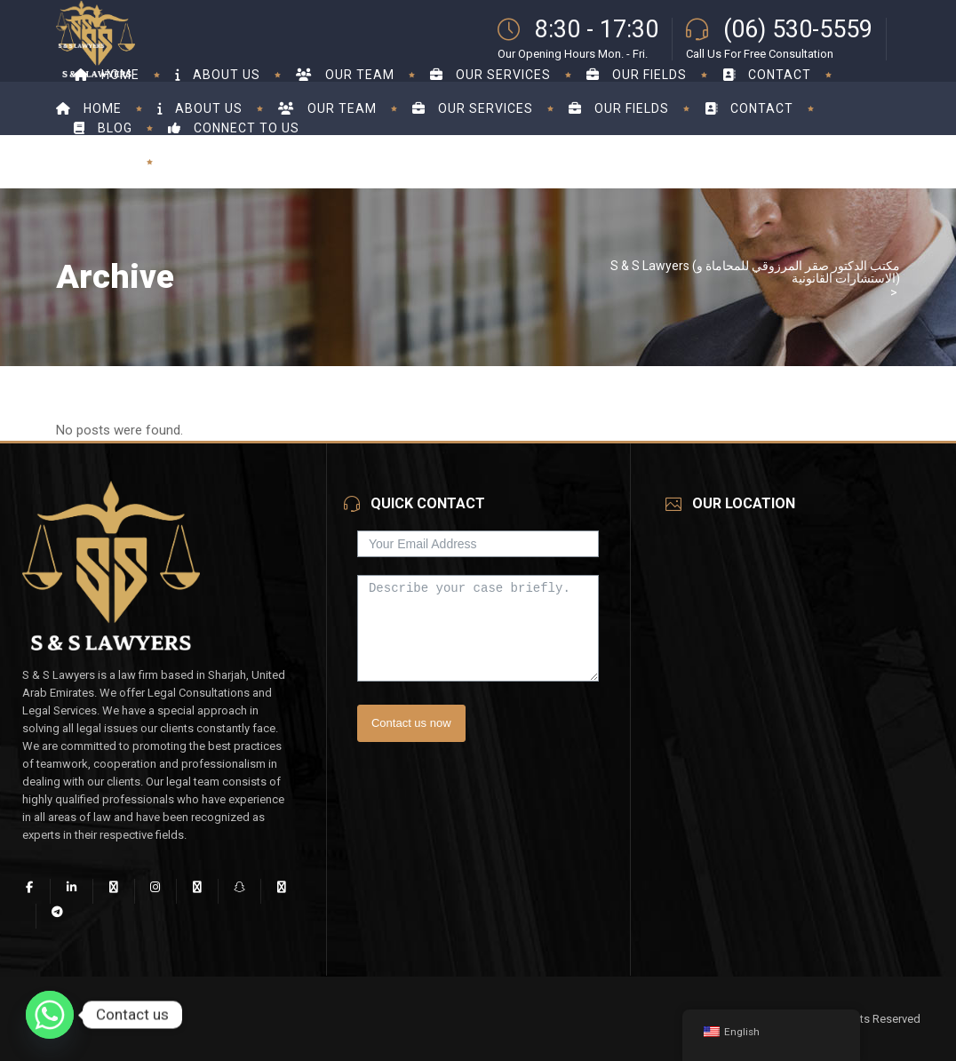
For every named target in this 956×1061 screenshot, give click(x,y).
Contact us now (411, 723)
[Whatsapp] (50, 1015)
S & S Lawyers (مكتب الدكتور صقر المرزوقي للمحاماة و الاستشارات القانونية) (755, 271)
